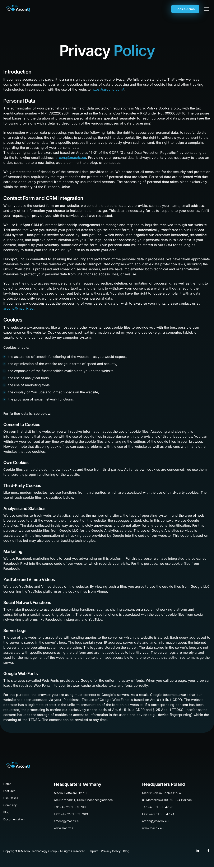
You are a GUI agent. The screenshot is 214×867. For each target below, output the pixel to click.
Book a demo (185, 9)
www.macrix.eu (64, 828)
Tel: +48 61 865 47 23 (157, 807)
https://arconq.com (107, 89)
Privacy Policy (111, 851)
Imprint (93, 851)
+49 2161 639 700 (73, 807)
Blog (126, 851)
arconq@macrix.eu (71, 157)
